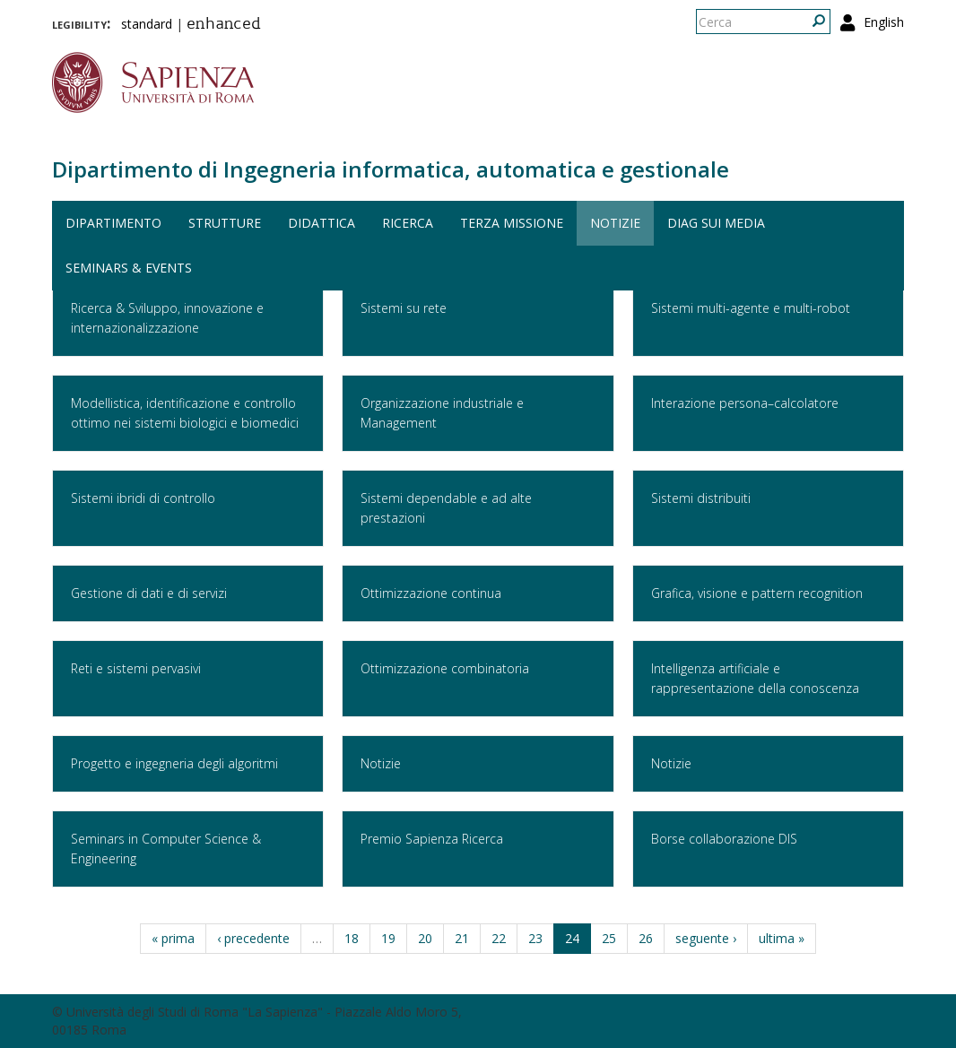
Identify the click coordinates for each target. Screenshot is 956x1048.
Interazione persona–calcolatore (745, 402)
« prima (173, 938)
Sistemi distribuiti (701, 498)
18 (351, 938)
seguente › (705, 938)
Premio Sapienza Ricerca (432, 838)
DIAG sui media (716, 222)
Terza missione (511, 222)
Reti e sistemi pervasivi (136, 668)
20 (425, 938)
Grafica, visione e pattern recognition (757, 593)
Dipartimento (113, 222)
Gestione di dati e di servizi (149, 593)
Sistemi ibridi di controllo (143, 498)
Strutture (224, 222)
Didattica (321, 222)
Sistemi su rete (404, 307)
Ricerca (407, 222)
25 (609, 938)
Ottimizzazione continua (431, 593)
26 (646, 938)
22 (498, 938)
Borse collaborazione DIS (724, 838)
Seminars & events (128, 267)
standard (146, 23)
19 (388, 938)
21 (462, 938)
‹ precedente (253, 938)
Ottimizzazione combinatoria (445, 668)
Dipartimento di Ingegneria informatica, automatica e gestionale (390, 169)
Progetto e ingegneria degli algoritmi (174, 763)
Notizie (615, 222)
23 (535, 938)
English (884, 21)
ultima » (781, 938)
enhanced (224, 25)
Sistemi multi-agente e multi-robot (750, 307)
